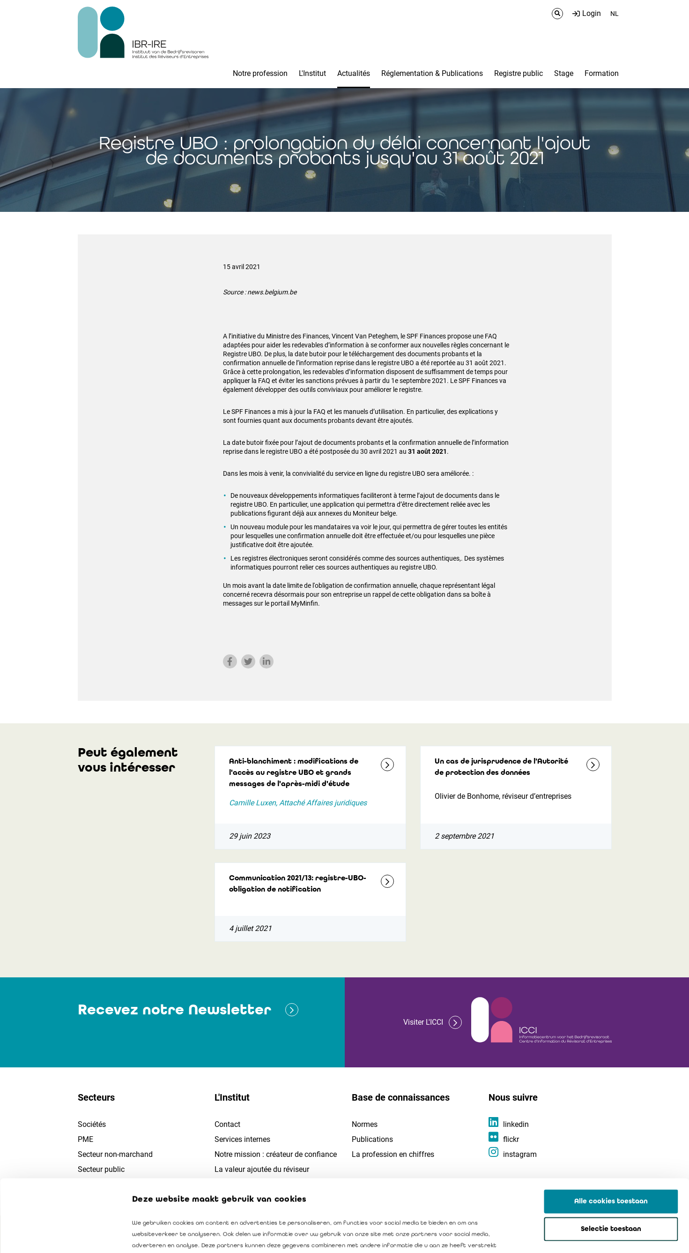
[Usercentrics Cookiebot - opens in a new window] (61, 1235)
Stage (563, 73)
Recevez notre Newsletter (174, 1009)
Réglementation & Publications (432, 73)
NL (614, 13)
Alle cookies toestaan (611, 1129)
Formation (602, 73)
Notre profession (260, 73)
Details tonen (534, 1234)
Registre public (518, 73)
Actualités (353, 73)
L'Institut (312, 73)
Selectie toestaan (611, 1157)
